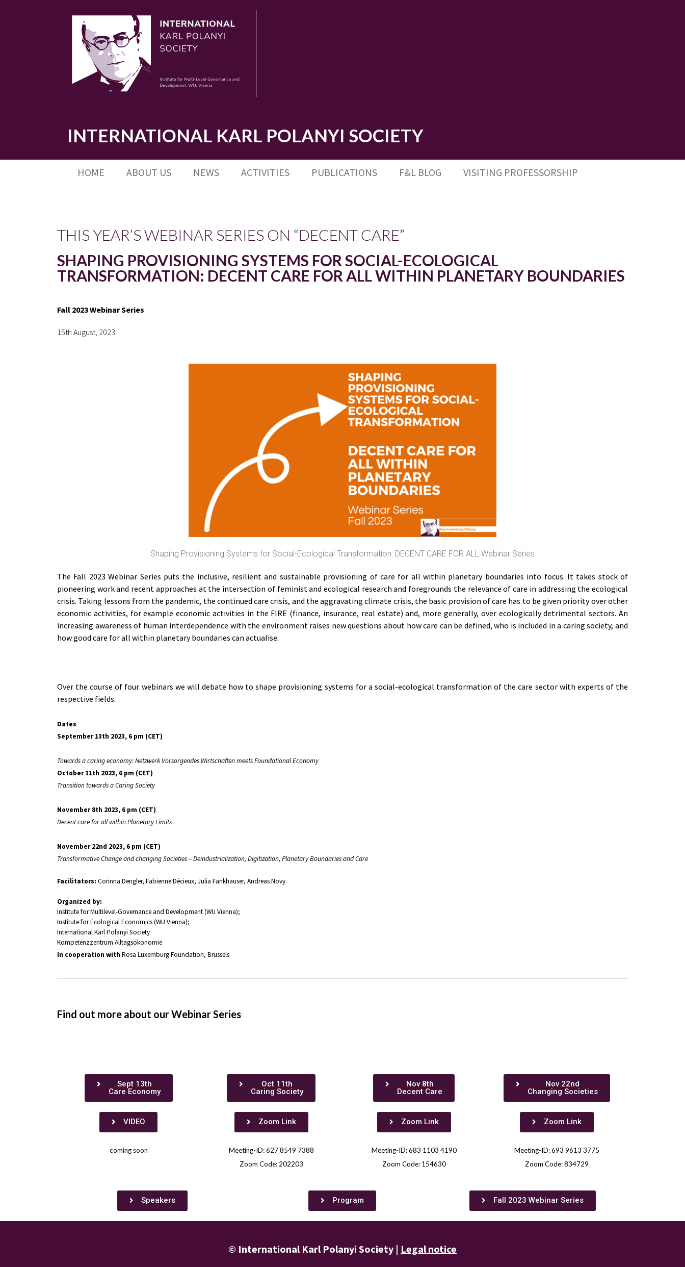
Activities (265, 172)
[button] (129, 1088)
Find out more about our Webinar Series (149, 1014)
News (206, 172)
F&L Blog (420, 172)
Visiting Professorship (520, 172)
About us (148, 172)
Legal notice (429, 1249)
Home (90, 172)
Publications (344, 172)
